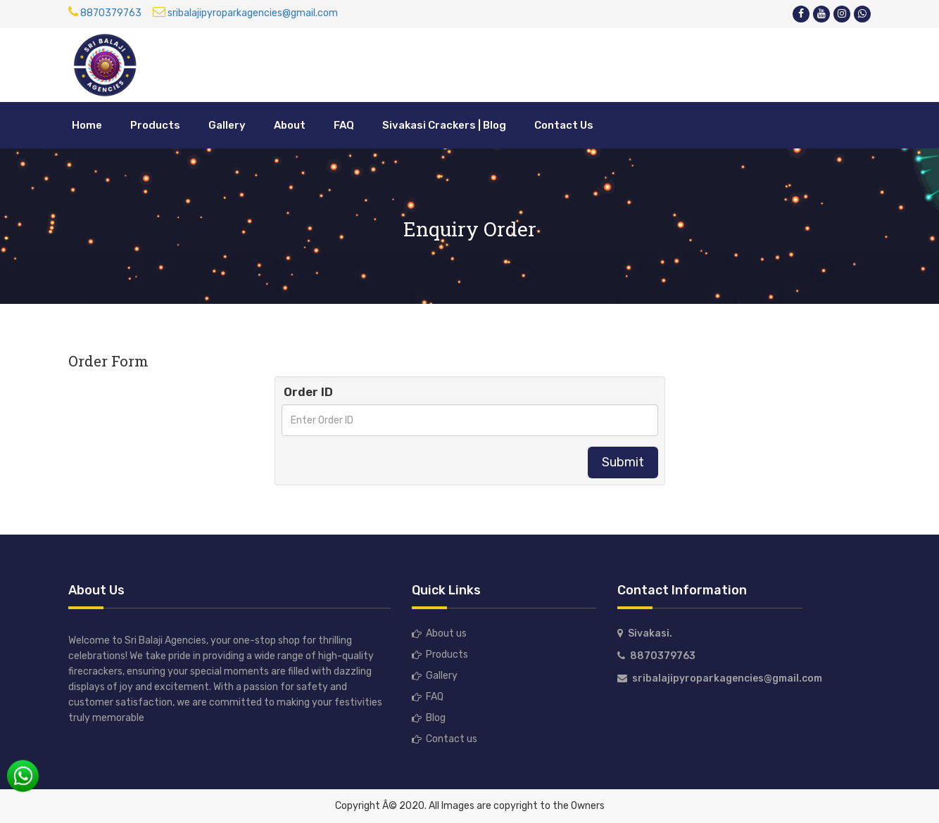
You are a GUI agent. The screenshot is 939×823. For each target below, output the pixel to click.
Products (155, 125)
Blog (436, 718)
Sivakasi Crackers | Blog (444, 125)
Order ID (308, 392)
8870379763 (104, 13)
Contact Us (563, 125)
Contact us (451, 739)
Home (87, 125)
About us (446, 633)
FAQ (344, 125)
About (289, 125)
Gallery (227, 125)
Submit (623, 462)
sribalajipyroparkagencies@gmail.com (245, 13)
